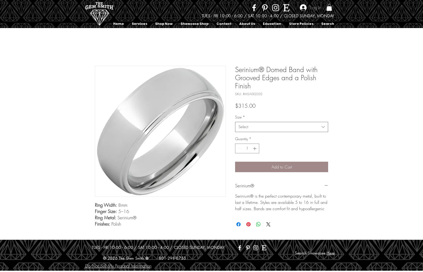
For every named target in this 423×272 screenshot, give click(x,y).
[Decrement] (239, 148)
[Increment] (255, 148)
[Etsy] (286, 7)
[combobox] (281, 127)
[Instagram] (275, 7)
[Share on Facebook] (238, 224)
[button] (329, 7)
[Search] (334, 14)
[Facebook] (254, 7)
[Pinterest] (264, 7)
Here (331, 253)
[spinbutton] (247, 148)
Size (240, 117)
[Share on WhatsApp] (258, 224)
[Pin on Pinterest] (248, 224)
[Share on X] (268, 224)
